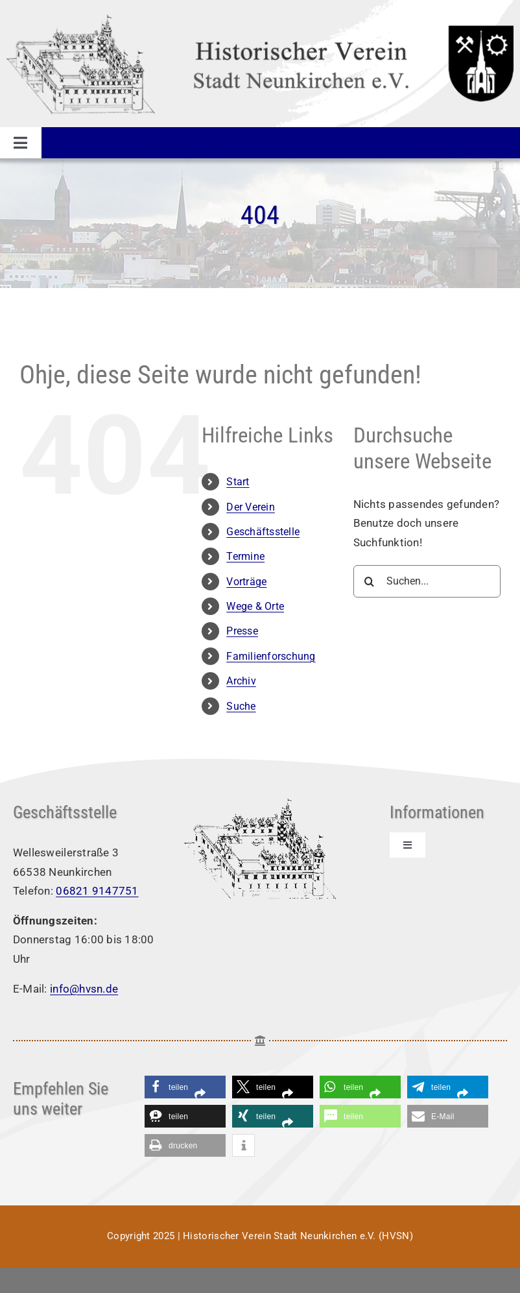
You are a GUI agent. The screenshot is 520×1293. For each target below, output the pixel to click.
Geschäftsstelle (263, 532)
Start (237, 482)
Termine (245, 556)
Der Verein (250, 507)
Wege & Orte (255, 606)
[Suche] (369, 581)
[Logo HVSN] (260, 18)
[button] (185, 1087)
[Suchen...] (427, 581)
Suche (240, 706)
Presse (242, 631)
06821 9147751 (97, 890)
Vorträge (246, 581)
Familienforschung (270, 656)
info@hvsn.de (84, 988)
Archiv (241, 681)
